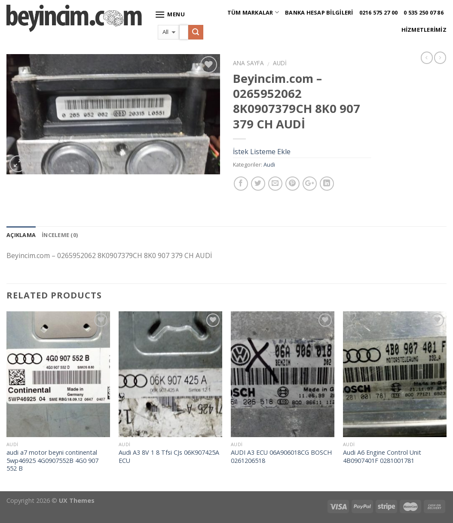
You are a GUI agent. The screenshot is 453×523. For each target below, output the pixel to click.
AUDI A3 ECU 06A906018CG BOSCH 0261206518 (281, 457)
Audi (280, 63)
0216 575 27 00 (378, 12)
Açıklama (21, 235)
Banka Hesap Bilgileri (319, 12)
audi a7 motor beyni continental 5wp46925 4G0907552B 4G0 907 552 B (52, 460)
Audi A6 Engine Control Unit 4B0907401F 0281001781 (382, 457)
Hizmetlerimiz (424, 29)
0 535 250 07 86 (424, 12)
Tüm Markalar (253, 12)
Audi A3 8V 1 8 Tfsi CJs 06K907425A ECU (169, 457)
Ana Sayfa (248, 63)
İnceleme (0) (60, 235)
